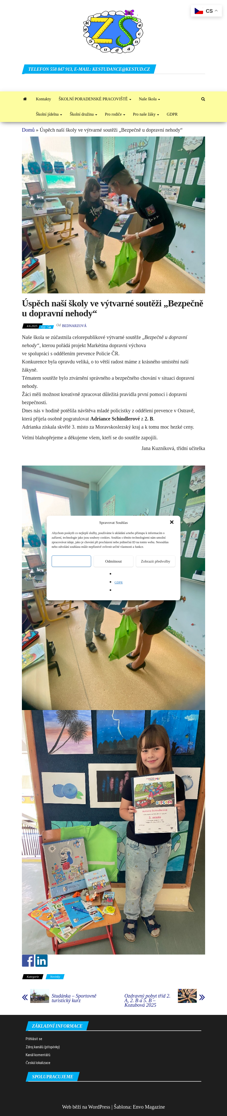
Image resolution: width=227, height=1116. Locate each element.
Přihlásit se (34, 1039)
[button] (172, 523)
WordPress (99, 1107)
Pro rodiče (115, 114)
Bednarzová (74, 326)
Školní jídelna (49, 114)
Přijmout (71, 561)
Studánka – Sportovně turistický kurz (74, 998)
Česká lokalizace (38, 1063)
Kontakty (43, 99)
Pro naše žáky (146, 114)
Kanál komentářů (38, 1055)
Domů (28, 130)
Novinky (55, 976)
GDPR (119, 582)
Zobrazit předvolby (155, 561)
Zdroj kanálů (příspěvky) (43, 1047)
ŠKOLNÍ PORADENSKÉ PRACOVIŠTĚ (95, 99)
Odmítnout (113, 561)
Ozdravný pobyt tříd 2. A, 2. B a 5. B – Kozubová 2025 (147, 1000)
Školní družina (83, 114)
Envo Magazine (149, 1107)
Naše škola (149, 99)
